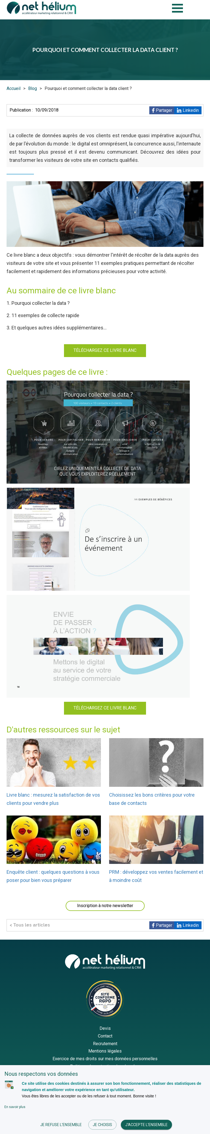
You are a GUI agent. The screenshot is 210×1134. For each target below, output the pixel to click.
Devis (105, 1028)
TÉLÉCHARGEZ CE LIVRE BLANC (105, 350)
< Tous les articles (30, 925)
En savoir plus (14, 1107)
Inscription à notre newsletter (105, 905)
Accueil (14, 88)
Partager (164, 110)
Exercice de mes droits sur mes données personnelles (105, 1058)
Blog (32, 88)
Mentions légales (105, 1051)
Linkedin (191, 110)
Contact (105, 1036)
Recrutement (105, 1043)
